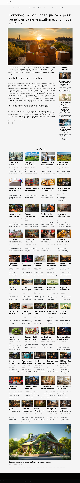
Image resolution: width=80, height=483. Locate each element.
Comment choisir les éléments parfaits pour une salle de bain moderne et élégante (65, 107)
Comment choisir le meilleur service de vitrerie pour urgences (65, 130)
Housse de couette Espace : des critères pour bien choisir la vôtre (63, 390)
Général (15, 8)
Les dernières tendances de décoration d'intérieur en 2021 (48, 340)
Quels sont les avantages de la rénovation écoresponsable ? (30, 462)
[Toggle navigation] (9, 2)
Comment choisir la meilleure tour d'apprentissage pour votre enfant (32, 191)
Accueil (9, 8)
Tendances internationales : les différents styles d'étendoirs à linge (16, 243)
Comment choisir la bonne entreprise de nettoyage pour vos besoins (48, 166)
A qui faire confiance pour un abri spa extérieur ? (65, 290)
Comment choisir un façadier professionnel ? (31, 389)
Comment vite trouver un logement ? (30, 242)
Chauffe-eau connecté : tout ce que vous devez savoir (40, 364)
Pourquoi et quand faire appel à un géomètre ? (51, 412)
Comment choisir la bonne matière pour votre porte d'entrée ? (65, 83)
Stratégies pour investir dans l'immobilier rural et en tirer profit (31, 166)
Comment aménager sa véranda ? (26, 411)
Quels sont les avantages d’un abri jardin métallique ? (52, 314)
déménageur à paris (12, 90)
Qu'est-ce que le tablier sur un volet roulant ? (27, 364)
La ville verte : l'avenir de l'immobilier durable (52, 290)
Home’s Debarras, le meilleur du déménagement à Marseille (15, 191)
